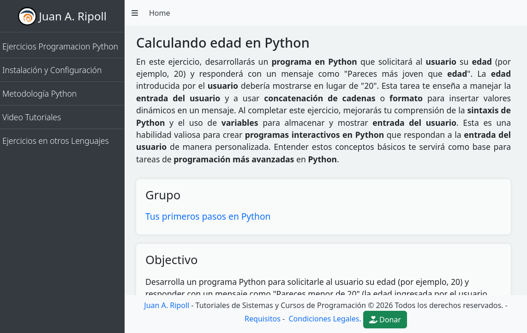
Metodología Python (39, 93)
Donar (385, 319)
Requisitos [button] (263, 319)
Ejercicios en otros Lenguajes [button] (55, 140)
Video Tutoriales (31, 117)
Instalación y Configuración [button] (52, 69)
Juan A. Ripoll (73, 16)
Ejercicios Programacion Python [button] (60, 46)
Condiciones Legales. (324, 319)
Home (159, 13)
